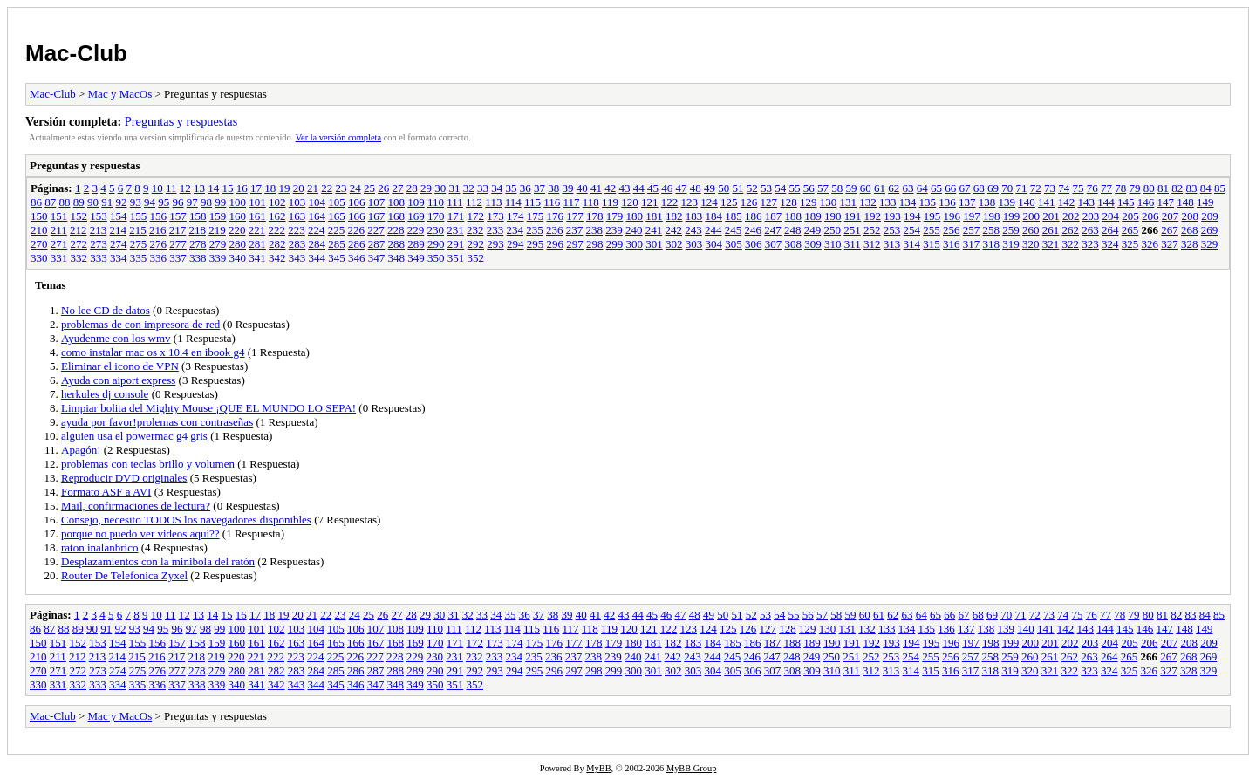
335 (138, 257)
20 (298, 188)
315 (931, 243)
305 (733, 243)
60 (865, 188)
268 (1189, 229)
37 (539, 188)
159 (218, 215)
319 (1011, 243)
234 (515, 229)
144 (1106, 202)
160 (238, 215)
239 (614, 229)
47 (680, 188)
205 (1130, 215)
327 (1169, 243)
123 (690, 202)
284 (317, 243)
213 (98, 229)
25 (369, 188)
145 (1126, 202)
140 (1026, 202)
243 (693, 229)
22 (326, 188)
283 (297, 243)
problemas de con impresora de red (140, 324)
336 (158, 257)
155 (138, 215)
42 (610, 188)
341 (257, 257)
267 (1169, 229)
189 (813, 215)
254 (912, 229)
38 (553, 188)
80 (1149, 188)
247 (773, 229)
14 (213, 188)
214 (118, 229)
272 (79, 243)
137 (967, 202)
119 (610, 202)
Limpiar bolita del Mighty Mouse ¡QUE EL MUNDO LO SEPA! (208, 407)
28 (412, 188)
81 (1163, 188)
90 (93, 202)
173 (495, 215)
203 (1091, 215)
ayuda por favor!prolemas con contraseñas (157, 421)
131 (848, 202)
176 (555, 215)
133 (888, 202)
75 (1077, 188)
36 (525, 188)
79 (1134, 188)
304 (714, 243)
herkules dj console (104, 393)
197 (971, 215)
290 (436, 243)
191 (853, 215)
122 (670, 202)
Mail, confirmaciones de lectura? (135, 505)
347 (377, 257)
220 (237, 229)
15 (227, 188)
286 (356, 243)
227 (376, 229)
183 (694, 215)
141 (1046, 202)
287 (377, 243)
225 (336, 229)
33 (482, 188)
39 (567, 188)
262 (1071, 229)
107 (377, 202)
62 (893, 188)
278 (198, 243)
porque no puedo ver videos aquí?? (140, 533)
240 (634, 229)
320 (1031, 243)
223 (296, 229)
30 (440, 188)
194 (912, 215)
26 (383, 188)
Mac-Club (76, 53)
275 (138, 243)
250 (833, 229)
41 (596, 188)
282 (277, 243)
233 (495, 229)
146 (1146, 202)
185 (733, 215)
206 (1150, 215)
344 (317, 257)
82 (1177, 188)
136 (947, 202)
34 (496, 188)
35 (510, 188)
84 (1206, 188)
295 (535, 243)
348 (397, 257)
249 (813, 229)
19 (284, 188)
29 (426, 188)
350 (436, 257)
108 (397, 202)
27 (397, 188)
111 (455, 202)
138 (987, 202)
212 (78, 229)
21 (312, 188)
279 (218, 243)
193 (892, 215)
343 (297, 257)
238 (595, 229)
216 (158, 229)
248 (793, 229)
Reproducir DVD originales (124, 477)
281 (257, 243)
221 (257, 229)
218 (198, 229)
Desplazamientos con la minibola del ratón (158, 561)
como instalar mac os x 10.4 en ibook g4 (153, 352)
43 (624, 188)
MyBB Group (691, 768)
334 (118, 257)
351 (456, 257)
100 (238, 202)
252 (872, 229)
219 (217, 229)
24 (355, 188)
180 (635, 215)
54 (780, 188)
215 (138, 229)
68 (979, 188)
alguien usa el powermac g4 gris (134, 435)
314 (912, 243)
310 (833, 243)
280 (238, 243)
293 (495, 243)
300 (635, 243)
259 (1011, 229)
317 (971, 243)
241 (654, 229)
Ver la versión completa (338, 137)
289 (416, 243)
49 (709, 188)
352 (476, 257)
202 (1071, 215)
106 (356, 202)
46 (666, 188)
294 (515, 243)
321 (1051, 243)
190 (833, 215)
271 (59, 243)
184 (714, 215)
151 (59, 215)
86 (36, 202)
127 (769, 202)
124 (709, 202)
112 (474, 202)
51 (737, 188)
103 (297, 202)
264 (1110, 229)
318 (991, 243)
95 (163, 202)
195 (932, 215)
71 (1021, 188)
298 (595, 243)
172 (476, 215)
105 (336, 202)
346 (356, 257)
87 (50, 202)
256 (951, 229)
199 (1011, 215)
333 (98, 257)
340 (238, 257)
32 (468, 188)
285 (336, 243)
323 (1090, 243)
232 (475, 229)
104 (317, 202)
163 (297, 215)
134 (908, 202)
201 (1051, 215)
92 (121, 202)
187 (773, 215)
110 (435, 202)
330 (39, 257)
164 (317, 215)
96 (178, 202)
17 (256, 188)
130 (828, 202)
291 (456, 243)
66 (950, 188)
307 (773, 243)
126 (749, 202)
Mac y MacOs (120, 93)
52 (752, 188)
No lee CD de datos (105, 310)
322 (1071, 243)
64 (922, 188)
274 (118, 243)
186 (753, 215)
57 (823, 188)
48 (695, 188)
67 (964, 188)
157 (178, 215)
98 (206, 202)
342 (277, 257)
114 (513, 202)
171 (456, 215)
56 (809, 188)
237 (575, 229)
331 (59, 257)
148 (1185, 202)
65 (936, 188)
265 (1130, 229)
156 (158, 215)
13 (199, 188)
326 (1150, 243)
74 (1063, 188)
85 (1219, 188)
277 (178, 243)
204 (1111, 215)
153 (98, 215)
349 (416, 257)
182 (674, 215)
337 (178, 257)
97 (192, 202)
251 (852, 229)
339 (218, 257)
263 (1090, 229)
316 (951, 243)
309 (813, 243)
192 (873, 215)
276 (158, 243)
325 (1130, 243)
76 (1092, 188)
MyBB (598, 768)
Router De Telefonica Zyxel (124, 575)
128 (788, 202)
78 (1120, 188)
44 (639, 188)
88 (65, 202)
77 (1106, 188)
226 (356, 229)
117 (571, 202)
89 (79, 202)
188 (793, 215)
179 (615, 215)
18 (270, 188)
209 (1209, 215)
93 (135, 202)
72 (1035, 188)
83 (1191, 188)
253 (892, 229)
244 (713, 229)
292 (476, 243)
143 (1087, 202)
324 (1110, 243)
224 (316, 229)
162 (277, 215)
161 (257, 215)
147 (1166, 202)
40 (582, 188)
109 (416, 202)
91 (107, 202)
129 (808, 202)
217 (178, 229)
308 (793, 243)
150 (39, 215)
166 (356, 215)
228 (396, 229)
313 (892, 243)
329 (1209, 243)
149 (1205, 202)
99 (220, 202)
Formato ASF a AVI (106, 491)
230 (436, 229)
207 (1170, 215)
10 (157, 188)
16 (242, 188)
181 (654, 215)
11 (171, 188)
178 (595, 215)
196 (952, 215)
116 (551, 202)
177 (575, 215)
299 (615, 243)
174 (515, 215)
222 (277, 229)
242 (674, 229)
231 (455, 229)
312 (872, 243)
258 (991, 229)
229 (416, 229)
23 (340, 188)
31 (454, 188)
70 (1007, 188)
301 (654, 243)
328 (1189, 243)
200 (1032, 215)
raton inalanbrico (99, 547)
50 (723, 188)
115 (532, 202)
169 (416, 215)
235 (534, 229)
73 (1049, 188)
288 (397, 243)
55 (794, 188)
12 (185, 188)
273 (98, 243)
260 (1031, 229)
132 (868, 202)
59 (851, 188)
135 (928, 202)
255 (931, 229)
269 (1209, 229)
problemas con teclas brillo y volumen (148, 463)
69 (993, 188)
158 (198, 215)
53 (766, 188)
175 (535, 215)
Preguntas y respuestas (181, 121)
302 (674, 243)
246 (753, 229)
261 (1051, 229)
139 (1007, 202)
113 (493, 202)
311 (852, 243)
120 (629, 202)
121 (650, 202)
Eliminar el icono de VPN (120, 366)
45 (653, 188)
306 (753, 243)
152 (79, 215)
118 (591, 202)
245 (733, 229)
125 (729, 202)
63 (907, 188)
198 (991, 215)
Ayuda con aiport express (118, 380)
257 (971, 229)
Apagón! (81, 449)
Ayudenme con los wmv (116, 338)
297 (575, 243)
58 (837, 188)
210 (39, 229)
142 (1066, 202)
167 (377, 215)
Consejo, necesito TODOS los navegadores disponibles (186, 519)
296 (555, 243)
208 (1190, 215)
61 (879, 188)
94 (149, 202)
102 (277, 202)
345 (336, 257)
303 (694, 243)
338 (198, 257)
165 (336, 215)
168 (397, 215)
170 (436, 215)
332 (79, 257)
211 (59, 229)
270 (39, 243)
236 (554, 229)
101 (257, 202)
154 (118, 215)
